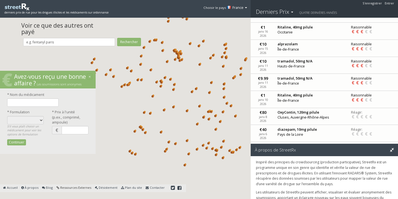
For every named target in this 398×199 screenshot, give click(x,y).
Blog (47, 187)
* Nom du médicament (25, 94)
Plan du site (131, 187)
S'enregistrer (372, 3)
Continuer (16, 142)
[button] (110, 69)
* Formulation (18, 111)
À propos (29, 187)
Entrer (389, 3)
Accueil (10, 187)
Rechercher (129, 42)
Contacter (155, 187)
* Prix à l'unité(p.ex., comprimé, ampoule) (66, 117)
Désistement (106, 187)
